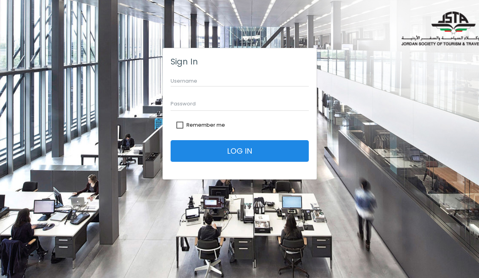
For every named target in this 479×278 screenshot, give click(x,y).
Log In (239, 151)
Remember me (205, 125)
